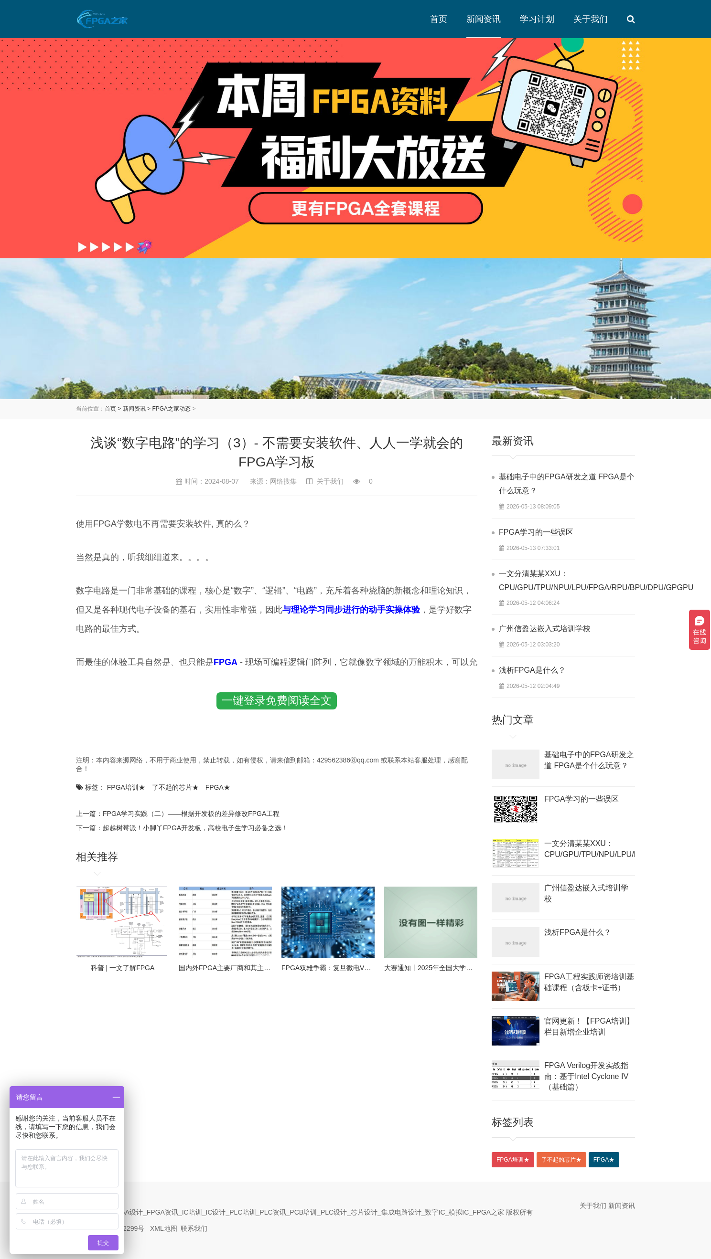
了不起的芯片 (175, 787)
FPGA (217, 787)
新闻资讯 (483, 19)
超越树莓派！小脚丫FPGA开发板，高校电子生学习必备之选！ (195, 828)
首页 (438, 19)
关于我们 (590, 19)
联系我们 (194, 1228)
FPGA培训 (126, 787)
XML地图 (163, 1228)
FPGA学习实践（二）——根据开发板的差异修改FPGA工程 (191, 813)
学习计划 (537, 19)
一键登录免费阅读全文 (277, 700)
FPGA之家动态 (171, 408)
